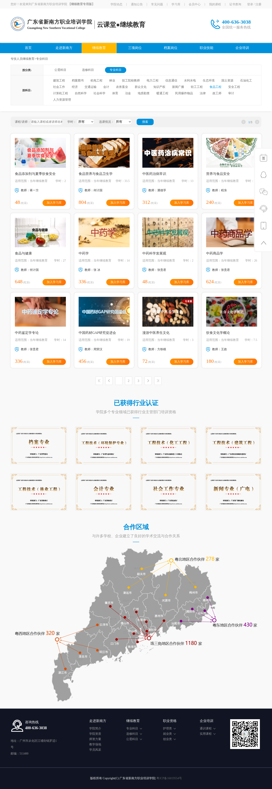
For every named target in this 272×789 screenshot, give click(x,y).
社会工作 (59, 87)
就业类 (169, 733)
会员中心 (195, 4)
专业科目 (116, 69)
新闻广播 (178, 87)
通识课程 (207, 728)
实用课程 (207, 733)
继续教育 (99, 48)
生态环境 (209, 80)
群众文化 (141, 87)
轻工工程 (197, 87)
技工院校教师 (131, 80)
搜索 (145, 121)
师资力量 (95, 739)
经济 (75, 87)
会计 (106, 87)
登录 (250, 4)
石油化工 (246, 80)
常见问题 (157, 4)
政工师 (216, 93)
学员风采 (95, 749)
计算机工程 (60, 93)
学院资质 (95, 733)
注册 (258, 4)
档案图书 (78, 80)
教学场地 (95, 744)
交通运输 (90, 87)
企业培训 (242, 48)
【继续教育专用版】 (81, 4)
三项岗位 (135, 48)
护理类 (169, 728)
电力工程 (153, 80)
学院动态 (116, 4)
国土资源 (227, 80)
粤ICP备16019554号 (169, 778)
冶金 (128, 93)
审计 (231, 93)
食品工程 (215, 87)
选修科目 (88, 69)
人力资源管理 (62, 99)
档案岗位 (170, 48)
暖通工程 (162, 93)
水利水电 (190, 80)
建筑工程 (59, 80)
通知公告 (137, 4)
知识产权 (159, 87)
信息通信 (171, 80)
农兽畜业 (122, 87)
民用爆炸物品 (184, 93)
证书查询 (235, 4)
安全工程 (234, 87)
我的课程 (215, 4)
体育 (115, 93)
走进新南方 (63, 48)
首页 (28, 48)
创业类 (169, 739)
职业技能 (206, 48)
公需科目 (60, 69)
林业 (112, 80)
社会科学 (99, 93)
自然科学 (81, 93)
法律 (203, 93)
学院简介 (95, 728)
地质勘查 (144, 93)
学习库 (175, 4)
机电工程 (96, 80)
